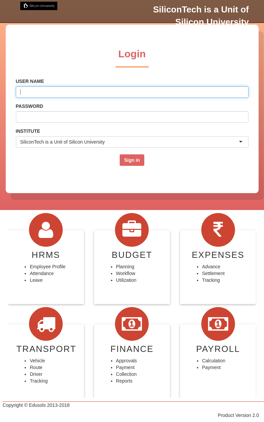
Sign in (132, 160)
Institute (28, 131)
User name (30, 81)
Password (29, 106)
